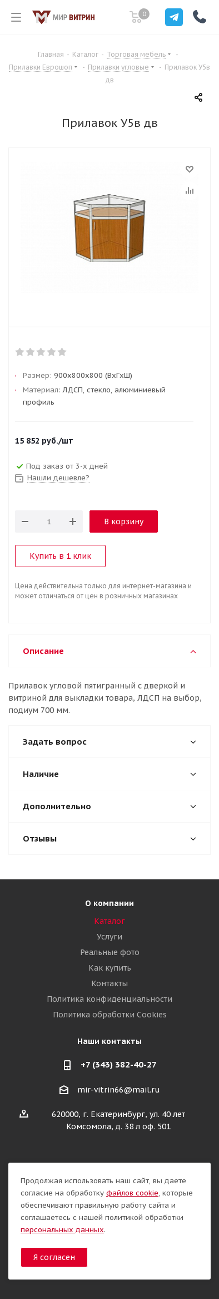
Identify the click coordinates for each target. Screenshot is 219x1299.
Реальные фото (110, 952)
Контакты (109, 983)
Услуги (109, 937)
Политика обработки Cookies (110, 1015)
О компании (109, 903)
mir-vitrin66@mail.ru (118, 1090)
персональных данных (62, 1229)
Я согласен (54, 1257)
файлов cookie (132, 1193)
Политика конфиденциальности (109, 999)
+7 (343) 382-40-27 (119, 1064)
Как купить (109, 968)
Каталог (109, 921)
